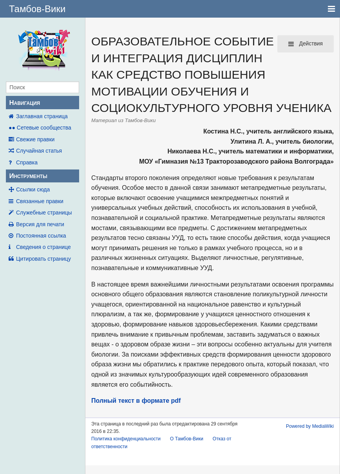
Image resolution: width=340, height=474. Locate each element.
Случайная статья (39, 151)
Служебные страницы (44, 212)
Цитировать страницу (43, 259)
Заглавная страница (42, 116)
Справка (27, 162)
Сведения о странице (43, 247)
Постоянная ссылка (41, 235)
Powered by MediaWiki (310, 426)
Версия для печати (40, 224)
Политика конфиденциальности (126, 439)
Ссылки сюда (33, 189)
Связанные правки (39, 201)
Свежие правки (35, 139)
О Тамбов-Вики (186, 439)
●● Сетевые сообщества (40, 127)
